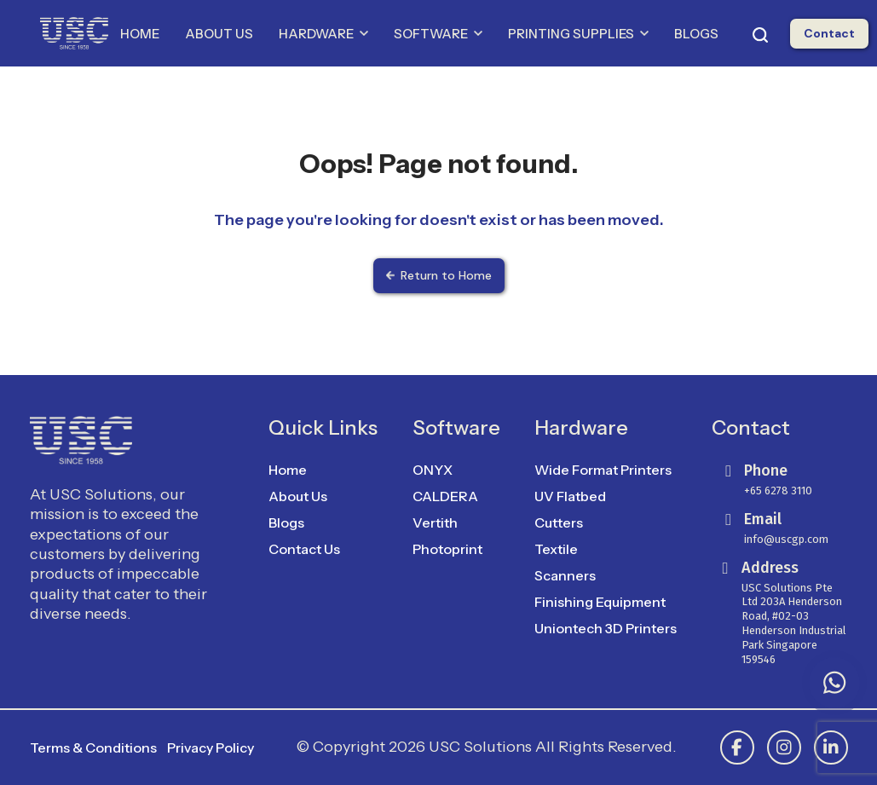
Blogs (286, 522)
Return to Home (439, 275)
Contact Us (304, 549)
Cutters (558, 522)
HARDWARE (323, 34)
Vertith (435, 522)
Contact (829, 33)
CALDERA (445, 496)
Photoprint (447, 549)
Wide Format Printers (603, 469)
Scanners (565, 575)
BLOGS (696, 34)
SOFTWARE (438, 34)
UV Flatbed (570, 496)
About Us (297, 496)
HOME (139, 34)
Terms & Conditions (93, 747)
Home (287, 469)
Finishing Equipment (600, 602)
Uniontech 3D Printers (605, 628)
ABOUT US (219, 34)
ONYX (433, 469)
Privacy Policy (210, 747)
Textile (556, 549)
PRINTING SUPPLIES (578, 34)
